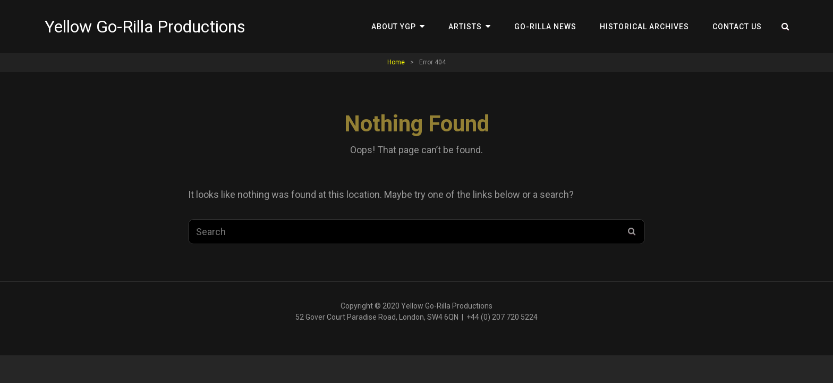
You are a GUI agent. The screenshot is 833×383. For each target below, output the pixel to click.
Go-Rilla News (545, 26)
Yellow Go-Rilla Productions (145, 26)
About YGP (393, 26)
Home (396, 62)
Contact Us (737, 26)
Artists (465, 26)
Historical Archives (644, 26)
